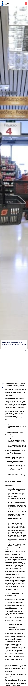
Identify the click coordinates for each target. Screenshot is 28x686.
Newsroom (7, 348)
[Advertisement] (14, 367)
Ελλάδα (3, 350)
